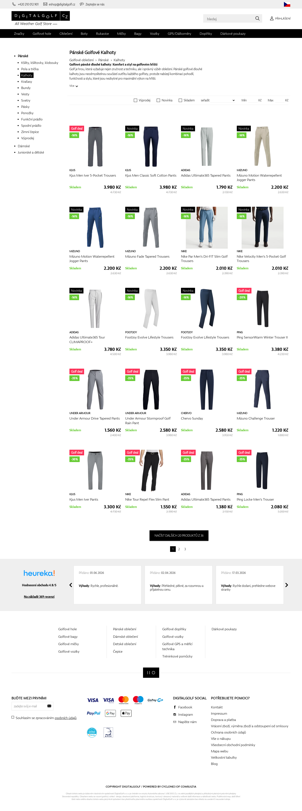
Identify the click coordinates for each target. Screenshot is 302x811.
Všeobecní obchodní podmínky (233, 745)
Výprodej (27, 138)
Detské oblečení (124, 644)
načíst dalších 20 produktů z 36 (179, 535)
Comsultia (188, 786)
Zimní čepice (30, 131)
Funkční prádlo (32, 119)
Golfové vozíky (68, 651)
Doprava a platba (223, 719)
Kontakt (217, 707)
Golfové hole (42, 33)
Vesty (25, 94)
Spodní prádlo (31, 125)
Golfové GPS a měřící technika (177, 646)
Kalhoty (27, 75)
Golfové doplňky (174, 629)
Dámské (24, 146)
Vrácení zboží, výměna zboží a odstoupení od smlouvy (249, 726)
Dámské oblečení (125, 636)
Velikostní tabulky (224, 757)
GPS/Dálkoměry (179, 33)
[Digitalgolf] (151, 673)
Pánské (23, 56)
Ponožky (27, 113)
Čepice (117, 651)
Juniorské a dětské (31, 152)
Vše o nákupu (221, 738)
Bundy (26, 87)
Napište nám (187, 721)
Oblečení (66, 33)
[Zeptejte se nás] (91, 4)
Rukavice (102, 33)
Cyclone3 (168, 786)
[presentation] (70, 585)
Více (71, 86)
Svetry (25, 100)
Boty (84, 33)
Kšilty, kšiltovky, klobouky (39, 62)
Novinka (167, 100)
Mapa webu (219, 751)
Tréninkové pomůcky (177, 656)
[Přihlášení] (279, 18)
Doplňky (206, 33)
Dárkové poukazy (233, 33)
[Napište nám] (59, 4)
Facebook (185, 707)
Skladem (189, 100)
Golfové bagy (68, 636)
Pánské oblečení (124, 629)
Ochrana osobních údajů (228, 732)
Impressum (219, 713)
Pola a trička (30, 69)
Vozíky (154, 33)
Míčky (121, 33)
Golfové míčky (68, 644)
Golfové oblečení (81, 60)
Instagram (185, 714)
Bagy (138, 33)
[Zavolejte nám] (25, 4)
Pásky (25, 106)
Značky (19, 33)
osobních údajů (66, 717)
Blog (214, 763)
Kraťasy (26, 81)
